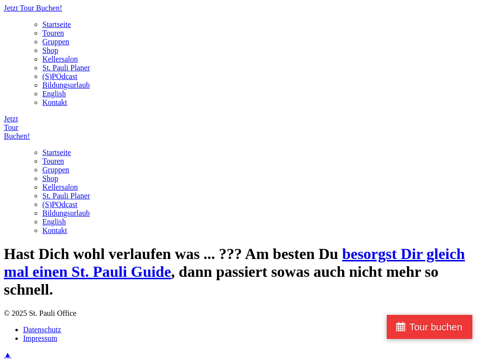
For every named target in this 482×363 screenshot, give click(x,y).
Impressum (40, 338)
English (54, 94)
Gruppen (55, 42)
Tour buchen (435, 327)
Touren (53, 33)
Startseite (56, 24)
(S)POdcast (59, 76)
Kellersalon (60, 59)
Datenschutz (42, 329)
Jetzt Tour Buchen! (33, 8)
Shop (50, 50)
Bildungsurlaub (66, 85)
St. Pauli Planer (66, 68)
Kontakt (54, 102)
